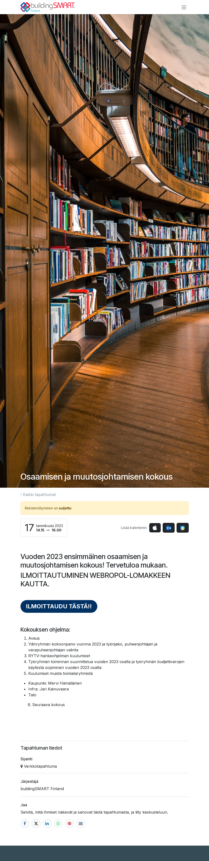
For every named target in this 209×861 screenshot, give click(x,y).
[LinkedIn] (47, 823)
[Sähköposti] (80, 823)
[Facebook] (25, 823)
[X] (35, 823)
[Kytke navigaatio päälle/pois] (184, 7)
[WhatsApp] (58, 823)
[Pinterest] (69, 823)
